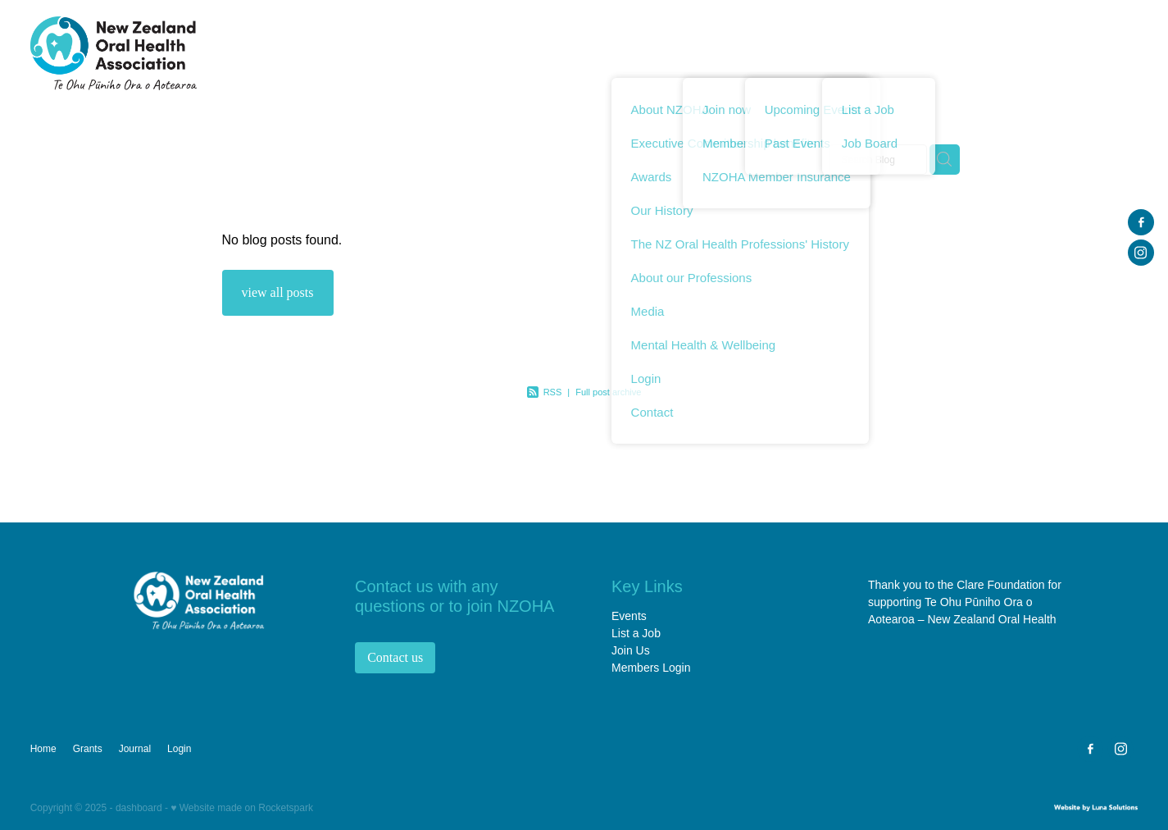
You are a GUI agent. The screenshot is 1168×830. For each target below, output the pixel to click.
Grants (979, 52)
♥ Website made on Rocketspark (241, 808)
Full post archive (608, 392)
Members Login (651, 667)
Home (568, 52)
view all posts (278, 292)
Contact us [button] (395, 657)
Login (1107, 52)
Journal (1045, 52)
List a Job (636, 633)
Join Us (630, 650)
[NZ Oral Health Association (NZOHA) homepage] (141, 53)
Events (629, 615)
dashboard (139, 808)
